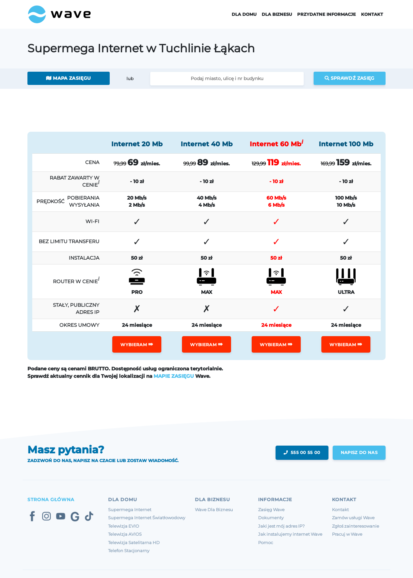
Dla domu (244, 14)
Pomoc (265, 542)
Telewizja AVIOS (125, 534)
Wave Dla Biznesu (214, 509)
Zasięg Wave (271, 509)
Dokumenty (271, 517)
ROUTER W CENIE (76, 280)
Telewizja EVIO (123, 526)
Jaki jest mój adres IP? (281, 526)
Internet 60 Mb (276, 144)
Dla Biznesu (277, 14)
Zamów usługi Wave (353, 517)
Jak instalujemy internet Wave (290, 534)
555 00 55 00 (302, 452)
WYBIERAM (136, 344)
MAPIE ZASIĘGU (174, 376)
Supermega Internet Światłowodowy (146, 517)
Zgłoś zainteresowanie (355, 526)
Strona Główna (50, 499)
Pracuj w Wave (347, 534)
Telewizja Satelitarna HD (134, 542)
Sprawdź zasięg (350, 78)
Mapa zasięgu (68, 78)
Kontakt (372, 14)
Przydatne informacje (326, 14)
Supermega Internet (129, 509)
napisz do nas (359, 452)
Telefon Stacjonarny (128, 550)
